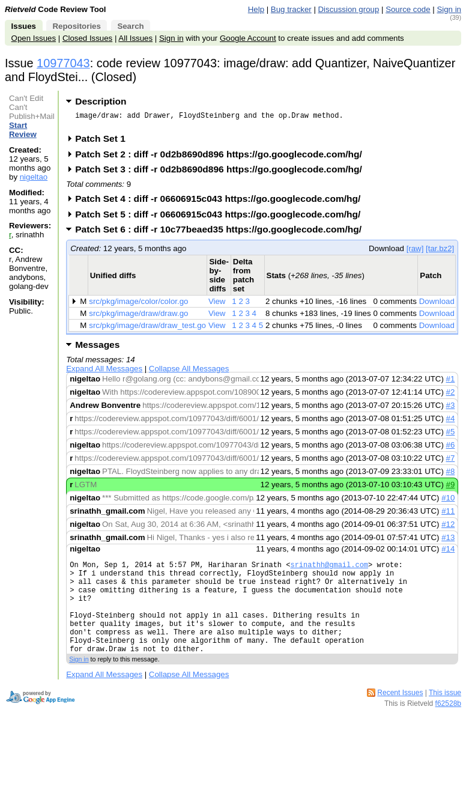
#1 (450, 382)
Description (100, 101)
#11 (448, 514)
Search (130, 26)
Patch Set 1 (104, 142)
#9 (450, 488)
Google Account (248, 38)
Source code (408, 9)
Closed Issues (87, 38)
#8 (450, 474)
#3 (450, 408)
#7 (450, 461)
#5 (450, 435)
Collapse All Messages (189, 372)
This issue (445, 716)
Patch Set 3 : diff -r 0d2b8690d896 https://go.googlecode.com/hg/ (222, 173)
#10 (448, 501)
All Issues (135, 38)
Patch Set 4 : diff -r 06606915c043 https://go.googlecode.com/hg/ (221, 202)
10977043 (63, 63)
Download (437, 304)
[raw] (415, 252)
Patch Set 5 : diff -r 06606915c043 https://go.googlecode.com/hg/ (221, 218)
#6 (450, 448)
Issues (23, 26)
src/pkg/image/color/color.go (138, 304)
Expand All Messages (104, 372)
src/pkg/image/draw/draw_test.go (147, 328)
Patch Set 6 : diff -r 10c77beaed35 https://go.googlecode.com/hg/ (222, 233)
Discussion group (349, 9)
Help (256, 9)
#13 (448, 540)
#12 (448, 527)
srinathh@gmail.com (329, 570)
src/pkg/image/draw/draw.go (138, 316)
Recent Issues (400, 716)
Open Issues (33, 38)
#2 (450, 395)
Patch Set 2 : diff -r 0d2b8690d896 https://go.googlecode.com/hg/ (222, 158)
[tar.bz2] (440, 252)
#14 (448, 552)
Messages (97, 348)
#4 (450, 422)
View (217, 304)
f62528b (448, 727)
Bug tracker (291, 9)
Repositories (76, 26)
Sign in (449, 9)
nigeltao (33, 176)
